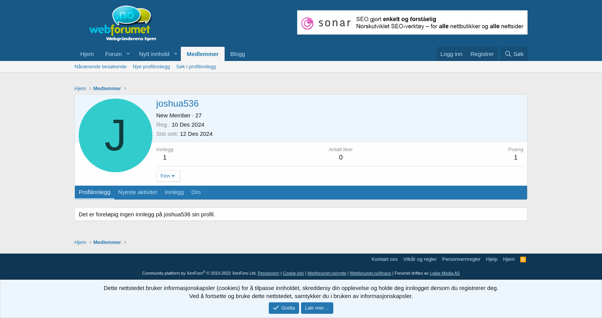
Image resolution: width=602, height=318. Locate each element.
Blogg (237, 54)
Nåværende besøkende (100, 66)
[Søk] (514, 54)
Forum (113, 54)
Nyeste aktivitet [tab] (137, 192)
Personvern (268, 273)
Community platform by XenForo (199, 273)
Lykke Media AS (445, 273)
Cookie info (293, 273)
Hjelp (492, 259)
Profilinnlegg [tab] (95, 192)
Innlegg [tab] (174, 192)
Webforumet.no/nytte (326, 273)
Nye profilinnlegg (151, 66)
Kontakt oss (385, 259)
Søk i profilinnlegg (196, 66)
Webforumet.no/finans (370, 273)
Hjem (87, 54)
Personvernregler (461, 259)
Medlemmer (202, 54)
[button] (127, 54)
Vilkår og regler (420, 259)
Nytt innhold (154, 54)
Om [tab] (196, 192)
